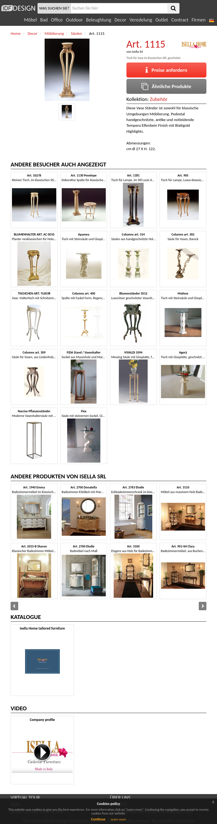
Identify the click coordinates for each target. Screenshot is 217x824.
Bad (44, 20)
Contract (179, 20)
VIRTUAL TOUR (25, 798)
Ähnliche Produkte (166, 86)
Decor (120, 20)
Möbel (30, 20)
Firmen (198, 20)
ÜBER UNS (120, 798)
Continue (98, 819)
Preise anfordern (166, 70)
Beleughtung (98, 20)
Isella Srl (137, 52)
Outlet (161, 20)
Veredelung (140, 20)
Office (57, 20)
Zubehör (159, 99)
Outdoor (74, 20)
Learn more (118, 819)
